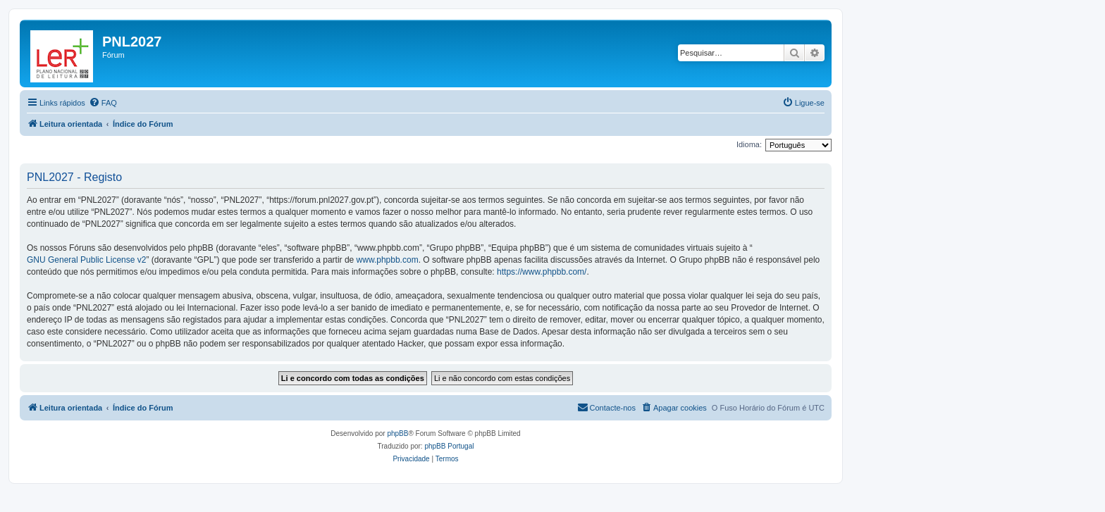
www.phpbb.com (388, 260)
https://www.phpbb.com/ (541, 272)
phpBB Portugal (449, 446)
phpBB (397, 433)
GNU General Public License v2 (86, 260)
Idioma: (749, 144)
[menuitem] (103, 102)
